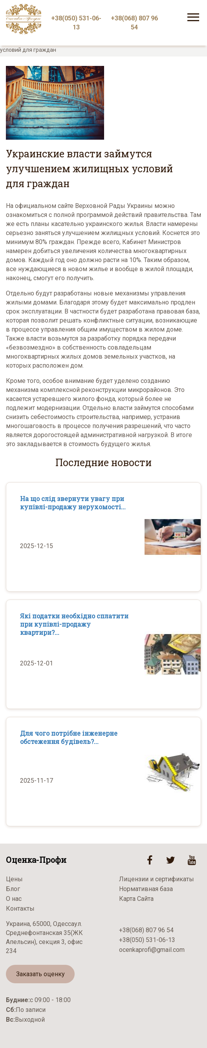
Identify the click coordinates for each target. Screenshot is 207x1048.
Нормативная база (146, 889)
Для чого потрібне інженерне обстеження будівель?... (68, 737)
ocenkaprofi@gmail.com (152, 949)
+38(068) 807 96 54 (134, 23)
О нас (14, 898)
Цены (14, 879)
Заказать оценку (40, 974)
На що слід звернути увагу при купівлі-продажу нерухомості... (73, 502)
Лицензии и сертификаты (156, 879)
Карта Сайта (136, 898)
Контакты (20, 908)
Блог (13, 889)
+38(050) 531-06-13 (76, 23)
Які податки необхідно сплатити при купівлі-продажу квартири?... (74, 624)
